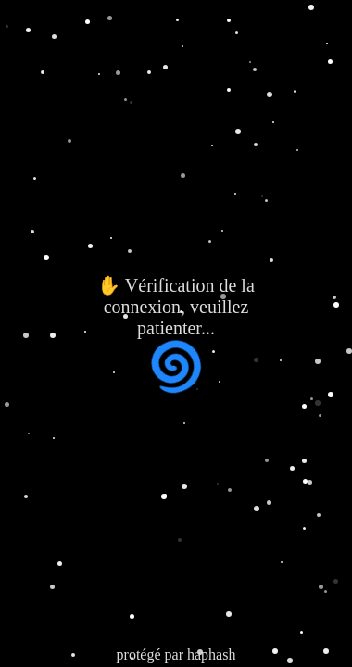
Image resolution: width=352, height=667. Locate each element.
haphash (211, 654)
